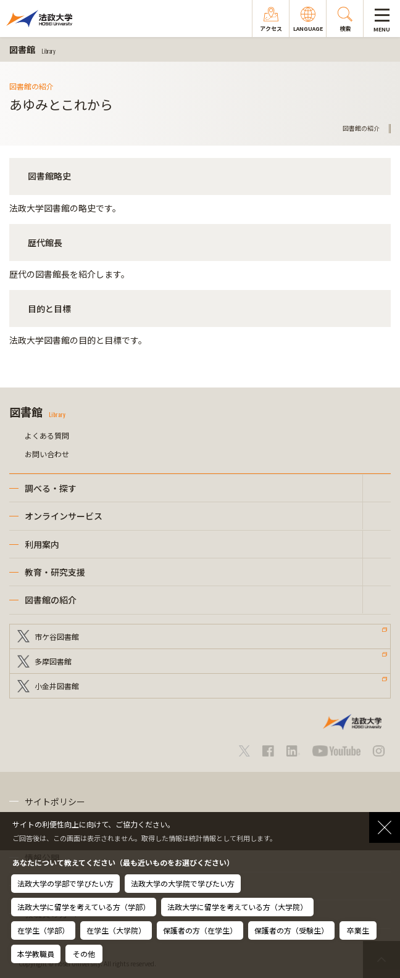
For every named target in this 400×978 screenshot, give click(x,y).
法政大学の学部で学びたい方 (65, 883)
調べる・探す (51, 488)
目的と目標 (49, 308)
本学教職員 (35, 953)
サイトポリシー (55, 801)
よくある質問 (47, 435)
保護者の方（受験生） (291, 930)
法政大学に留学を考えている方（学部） (83, 906)
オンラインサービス (63, 516)
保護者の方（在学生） (200, 930)
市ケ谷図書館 (57, 636)
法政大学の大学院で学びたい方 (183, 883)
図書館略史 (49, 176)
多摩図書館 (53, 661)
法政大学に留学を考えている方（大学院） (237, 906)
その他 (84, 953)
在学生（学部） (43, 930)
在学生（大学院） (116, 930)
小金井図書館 (57, 686)
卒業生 (358, 930)
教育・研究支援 (55, 572)
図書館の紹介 (51, 600)
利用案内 (42, 544)
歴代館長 (45, 242)
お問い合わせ (47, 454)
